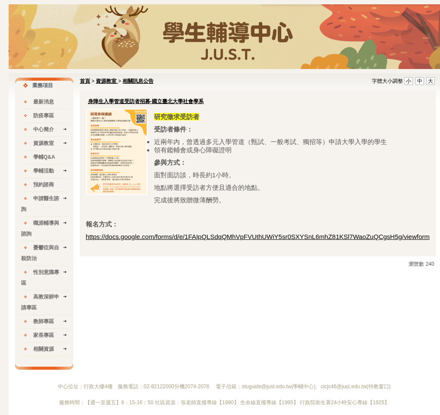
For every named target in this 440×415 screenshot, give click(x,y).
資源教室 (107, 81)
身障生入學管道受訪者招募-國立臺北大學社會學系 (146, 101)
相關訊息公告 (138, 81)
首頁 (85, 81)
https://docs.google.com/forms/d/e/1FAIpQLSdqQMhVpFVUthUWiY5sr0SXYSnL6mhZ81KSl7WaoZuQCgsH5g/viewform (258, 236)
